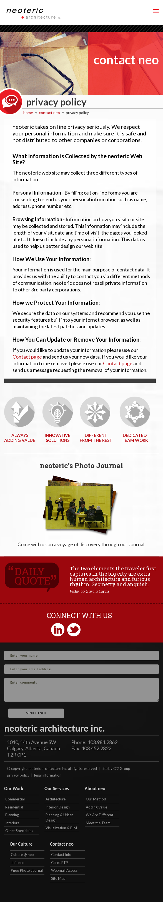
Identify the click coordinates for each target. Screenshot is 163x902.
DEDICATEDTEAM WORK (135, 438)
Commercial (15, 799)
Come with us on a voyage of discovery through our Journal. (81, 544)
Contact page (27, 357)
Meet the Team (98, 823)
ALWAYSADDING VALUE (19, 438)
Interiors (12, 823)
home (28, 112)
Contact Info (61, 854)
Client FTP (59, 862)
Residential (14, 807)
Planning (12, 815)
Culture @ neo (22, 854)
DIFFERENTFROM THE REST (96, 438)
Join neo (17, 862)
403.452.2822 (96, 748)
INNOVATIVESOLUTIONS (58, 438)
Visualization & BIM (61, 828)
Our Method (96, 799)
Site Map (58, 878)
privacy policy (18, 775)
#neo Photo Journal (27, 870)
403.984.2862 (102, 742)
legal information (47, 775)
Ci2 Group (121, 768)
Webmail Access (64, 870)
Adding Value (96, 807)
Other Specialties (19, 830)
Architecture (56, 799)
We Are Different (99, 815)
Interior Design (58, 807)
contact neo (49, 112)
